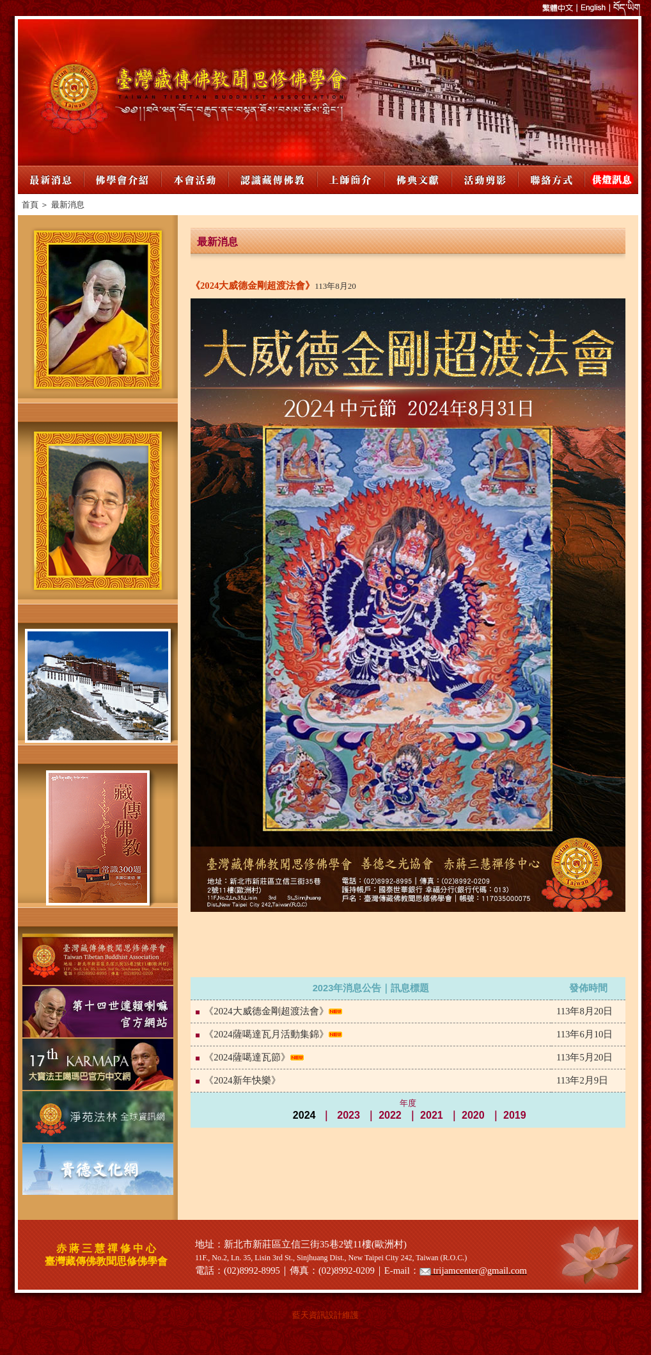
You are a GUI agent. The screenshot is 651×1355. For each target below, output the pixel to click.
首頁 (30, 204)
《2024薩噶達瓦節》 (247, 1057)
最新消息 (67, 204)
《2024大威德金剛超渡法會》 (266, 1011)
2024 (304, 1115)
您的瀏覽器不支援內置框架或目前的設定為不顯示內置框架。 (328, 92)
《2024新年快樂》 (242, 1080)
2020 (473, 1115)
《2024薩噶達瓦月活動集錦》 (266, 1034)
